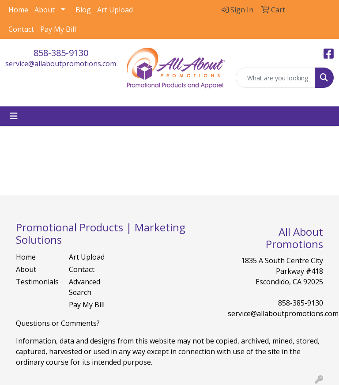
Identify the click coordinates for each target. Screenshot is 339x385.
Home (18, 10)
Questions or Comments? (58, 323)
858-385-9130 (61, 53)
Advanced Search (84, 287)
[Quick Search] (276, 78)
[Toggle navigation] (13, 116)
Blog (83, 10)
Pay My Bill (58, 29)
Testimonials (37, 282)
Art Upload (115, 10)
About (44, 10)
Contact (21, 29)
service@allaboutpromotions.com (60, 63)
